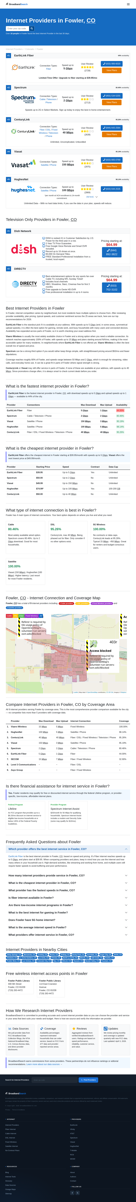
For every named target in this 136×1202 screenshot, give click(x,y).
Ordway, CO (65, 955)
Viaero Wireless (19, 727)
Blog (7, 1172)
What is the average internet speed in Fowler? (37, 927)
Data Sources (10, 1185)
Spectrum (12, 416)
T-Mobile (73, 1150)
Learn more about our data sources (43, 1064)
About (72, 1172)
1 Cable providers (66, 603)
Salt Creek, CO (96, 958)
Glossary (8, 1181)
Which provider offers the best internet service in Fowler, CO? (47, 849)
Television (51, 99)
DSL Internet (10, 1138)
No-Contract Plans (12, 1150)
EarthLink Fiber (14, 410)
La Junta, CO (44, 958)
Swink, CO (118, 955)
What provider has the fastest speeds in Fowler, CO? (41, 890)
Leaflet (76, 692)
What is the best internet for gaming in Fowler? (38, 912)
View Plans (112, 70)
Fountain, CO (107, 961)
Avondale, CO (92, 955)
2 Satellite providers (14, 608)
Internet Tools (10, 1177)
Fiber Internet (10, 1129)
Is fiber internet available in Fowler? (31, 897)
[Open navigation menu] (128, 4)
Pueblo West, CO (13, 961)
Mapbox (123, 692)
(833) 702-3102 (111, 287)
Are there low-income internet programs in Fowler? (40, 905)
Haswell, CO (78, 961)
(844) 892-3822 (111, 252)
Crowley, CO (42, 955)
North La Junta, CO (70, 958)
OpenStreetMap (92, 692)
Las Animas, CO (28, 961)
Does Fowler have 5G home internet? (31, 920)
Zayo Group (17, 770)
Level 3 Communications (23, 765)
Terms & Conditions (18, 1110)
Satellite (44, 165)
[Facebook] (72, 1193)
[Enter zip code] (55, 1080)
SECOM (15, 759)
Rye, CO (56, 961)
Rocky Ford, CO (78, 955)
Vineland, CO (12, 958)
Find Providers (88, 1080)
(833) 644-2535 (111, 189)
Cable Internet (10, 1134)
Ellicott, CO (66, 961)
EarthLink (73, 1125)
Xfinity (72, 1129)
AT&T (72, 1134)
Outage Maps (10, 1189)
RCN (72, 1155)
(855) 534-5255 (111, 96)
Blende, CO (84, 958)
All (41, 616)
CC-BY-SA (109, 692)
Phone (49, 102)
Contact (73, 1181)
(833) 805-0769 (111, 160)
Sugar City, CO (105, 955)
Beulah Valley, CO (92, 961)
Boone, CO (54, 955)
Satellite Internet (11, 1146)
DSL (48, 130)
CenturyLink (13, 432)
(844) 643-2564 (111, 128)
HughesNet (12, 427)
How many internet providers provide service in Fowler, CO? (46, 875)
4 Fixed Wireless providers (102, 603)
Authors (73, 1177)
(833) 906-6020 (111, 64)
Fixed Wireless (32, 616)
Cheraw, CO (55, 958)
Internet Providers (12, 1125)
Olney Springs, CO (14, 955)
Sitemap (8, 1194)
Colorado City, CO (44, 961)
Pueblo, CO (109, 958)
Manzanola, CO (29, 955)
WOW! (72, 1159)
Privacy (7, 1110)
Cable (42, 99)
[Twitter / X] (77, 1193)
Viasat (10, 421)
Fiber (48, 69)
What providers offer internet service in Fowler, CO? (41, 934)
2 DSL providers (82, 603)
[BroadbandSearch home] (17, 4)
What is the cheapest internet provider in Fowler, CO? (42, 882)
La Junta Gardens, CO (27, 958)
